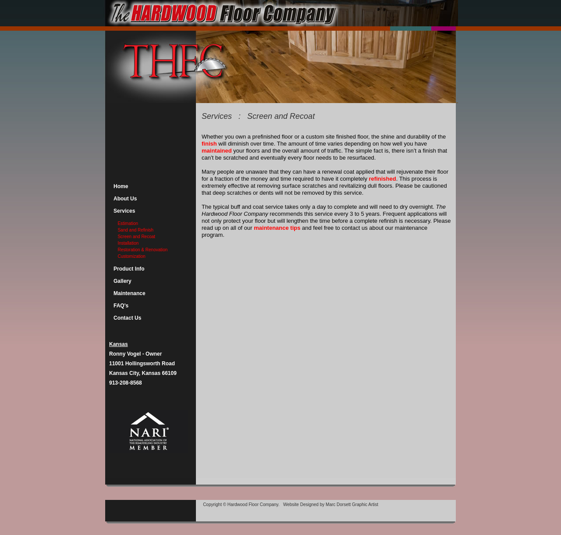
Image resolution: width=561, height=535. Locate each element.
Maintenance (130, 293)
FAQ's (121, 306)
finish (210, 143)
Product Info (129, 269)
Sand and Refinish (135, 230)
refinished (382, 178)
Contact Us (127, 318)
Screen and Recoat (136, 236)
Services (124, 211)
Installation (128, 243)
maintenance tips (277, 228)
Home (121, 186)
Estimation (127, 223)
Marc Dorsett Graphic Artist (352, 504)
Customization (131, 256)
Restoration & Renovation (142, 249)
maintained (217, 150)
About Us (125, 199)
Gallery (122, 281)
